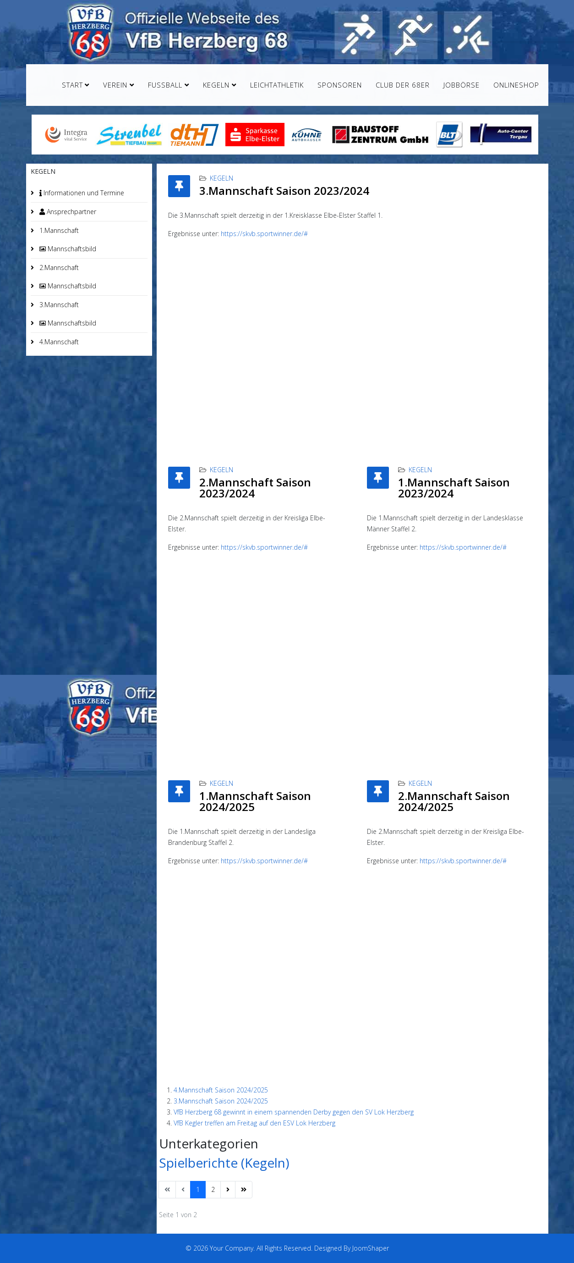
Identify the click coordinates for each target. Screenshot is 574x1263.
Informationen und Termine (81, 192)
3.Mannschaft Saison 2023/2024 (284, 190)
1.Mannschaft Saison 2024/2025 (255, 801)
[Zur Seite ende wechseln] (243, 1189)
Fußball (165, 84)
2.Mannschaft (58, 267)
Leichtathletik (277, 84)
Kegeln (216, 84)
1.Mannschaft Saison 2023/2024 (454, 487)
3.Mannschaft (58, 304)
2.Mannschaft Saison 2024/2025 (454, 801)
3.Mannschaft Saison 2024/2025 (221, 1101)
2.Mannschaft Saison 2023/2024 (255, 487)
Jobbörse (461, 84)
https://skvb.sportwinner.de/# (264, 233)
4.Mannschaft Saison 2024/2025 (221, 1090)
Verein (115, 84)
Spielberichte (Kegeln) (224, 1162)
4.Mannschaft (58, 341)
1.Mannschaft (58, 230)
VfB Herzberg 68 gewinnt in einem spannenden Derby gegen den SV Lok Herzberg (294, 1112)
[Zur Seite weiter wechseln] (227, 1189)
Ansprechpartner (67, 211)
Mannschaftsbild (67, 248)
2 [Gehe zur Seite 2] (213, 1189)
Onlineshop (516, 84)
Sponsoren (339, 84)
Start (72, 84)
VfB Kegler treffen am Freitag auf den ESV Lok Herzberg (254, 1123)
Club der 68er (403, 84)
